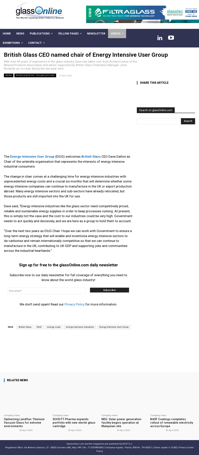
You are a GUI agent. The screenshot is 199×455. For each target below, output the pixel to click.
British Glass (25, 327)
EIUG (39, 327)
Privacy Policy (75, 304)
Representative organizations (35, 75)
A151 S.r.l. (128, 444)
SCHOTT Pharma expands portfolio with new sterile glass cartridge (74, 422)
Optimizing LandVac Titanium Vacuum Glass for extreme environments (24, 422)
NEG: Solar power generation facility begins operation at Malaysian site (121, 422)
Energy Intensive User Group (114, 327)
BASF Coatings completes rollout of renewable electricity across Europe (171, 422)
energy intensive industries (80, 327)
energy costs (53, 327)
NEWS (8, 75)
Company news (12, 415)
